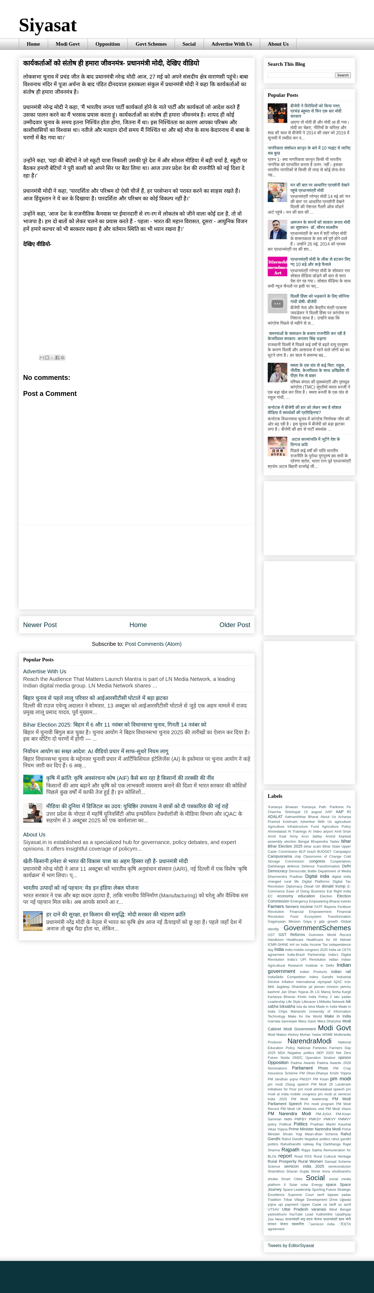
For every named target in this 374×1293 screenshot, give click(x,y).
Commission (294, 861)
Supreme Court (301, 1195)
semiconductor (339, 1166)
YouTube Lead (301, 1214)
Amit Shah (342, 831)
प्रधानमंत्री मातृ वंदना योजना (303, 1219)
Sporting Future (324, 1189)
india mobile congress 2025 (306, 950)
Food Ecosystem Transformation (320, 916)
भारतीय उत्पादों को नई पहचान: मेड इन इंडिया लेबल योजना (81, 888)
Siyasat (48, 24)
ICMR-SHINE (278, 944)
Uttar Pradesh (295, 1209)
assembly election (282, 841)
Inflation (288, 982)
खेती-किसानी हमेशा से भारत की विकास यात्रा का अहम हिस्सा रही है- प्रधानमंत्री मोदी (105, 861)
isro (271, 986)
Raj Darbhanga (328, 1144)
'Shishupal (292, 812)
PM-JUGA (324, 1114)
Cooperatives (341, 861)
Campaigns (342, 851)
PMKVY (329, 1119)
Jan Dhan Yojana (294, 992)
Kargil (346, 992)
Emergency (299, 901)
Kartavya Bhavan (281, 997)
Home (33, 44)
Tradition (274, 1200)
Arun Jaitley (311, 836)
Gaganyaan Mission (284, 921)
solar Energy (312, 1185)
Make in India (338, 1016)
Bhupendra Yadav (325, 841)
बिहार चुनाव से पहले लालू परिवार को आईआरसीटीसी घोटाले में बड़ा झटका (95, 698)
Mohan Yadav (310, 1034)
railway (308, 1144)
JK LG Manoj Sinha (325, 992)
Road (298, 1156)
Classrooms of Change (322, 856)
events (346, 901)
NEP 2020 (325, 1053)
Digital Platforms (315, 881)
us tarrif (344, 1204)
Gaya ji (309, 921)
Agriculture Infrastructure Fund (293, 826)
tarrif (320, 1195)
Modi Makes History (283, 1034)
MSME (327, 1034)
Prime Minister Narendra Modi (315, 1129)
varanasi (318, 1209)
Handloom (275, 940)
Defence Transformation (321, 866)
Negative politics (301, 1053)
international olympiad (313, 982)
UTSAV (273, 1209)
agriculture (343, 822)
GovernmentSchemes (317, 928)
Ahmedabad (277, 831)
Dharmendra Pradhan (285, 877)
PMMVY (344, 1119)
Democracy (278, 871)
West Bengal (340, 1209)
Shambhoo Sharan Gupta (288, 1171)
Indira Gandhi (321, 977)
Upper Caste (311, 1204)
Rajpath (290, 1149)
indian (333, 959)
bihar (346, 841)
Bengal (303, 841)
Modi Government (299, 1029)
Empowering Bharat (324, 901)
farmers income (299, 906)
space (331, 1184)
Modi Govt (68, 44)
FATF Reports (325, 907)
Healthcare (294, 940)
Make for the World (305, 1016)
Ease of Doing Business (305, 891)
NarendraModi (310, 1041)
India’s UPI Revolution (306, 959)
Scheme (344, 1161)
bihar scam (312, 846)
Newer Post (40, 624)
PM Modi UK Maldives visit (302, 1109)
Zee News (276, 1219)
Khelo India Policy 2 (315, 997)
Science (274, 1166)
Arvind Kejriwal (338, 836)
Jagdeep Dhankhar (291, 987)
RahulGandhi (290, 1144)
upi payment (288, 1204)
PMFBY (300, 1119)
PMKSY (315, 1119)
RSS (308, 1156)
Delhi (346, 866)
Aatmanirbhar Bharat (301, 817)
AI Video (315, 831)
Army (294, 836)
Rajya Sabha (311, 1150)
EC (270, 896)
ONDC (297, 1058)
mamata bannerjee (282, 1021)
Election (326, 896)
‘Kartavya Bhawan (283, 807)
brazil (311, 851)
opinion (344, 1057)
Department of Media (334, 871)
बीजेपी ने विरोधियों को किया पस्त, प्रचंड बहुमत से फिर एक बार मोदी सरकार (315, 111)
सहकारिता (298, 1224)
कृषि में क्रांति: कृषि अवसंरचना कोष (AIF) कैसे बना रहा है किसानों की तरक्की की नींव (130, 778)
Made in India (326, 1006)
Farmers (276, 906)
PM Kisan (321, 1079)
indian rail (341, 971)
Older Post (235, 624)
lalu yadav (342, 997)
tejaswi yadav (339, 1195)
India (279, 949)
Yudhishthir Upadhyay (333, 1214)
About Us (278, 44)
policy (272, 1124)
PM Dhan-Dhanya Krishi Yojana (325, 1073)
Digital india (317, 876)
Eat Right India (339, 891)
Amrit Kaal (277, 836)
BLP (302, 851)
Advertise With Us (231, 44)
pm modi (340, 1078)
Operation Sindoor (321, 1058)
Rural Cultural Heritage (332, 1156)
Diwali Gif (312, 886)
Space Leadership (297, 1189)
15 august (313, 812)
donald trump (333, 886)
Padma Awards (303, 1063)
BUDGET (324, 851)
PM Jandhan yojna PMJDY (289, 1079)
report (285, 1156)
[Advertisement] (136, 567)
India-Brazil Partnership (306, 955)
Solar (293, 1185)
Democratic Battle (303, 871)
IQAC (338, 982)
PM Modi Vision (338, 1109)
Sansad (330, 1161)
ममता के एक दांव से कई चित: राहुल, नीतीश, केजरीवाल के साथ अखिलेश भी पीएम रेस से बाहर (319, 370)
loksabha (287, 1006)
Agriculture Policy (336, 826)
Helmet (345, 940)
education (306, 896)
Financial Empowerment (311, 912)
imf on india (299, 944)
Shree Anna (320, 1171)
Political (285, 1124)
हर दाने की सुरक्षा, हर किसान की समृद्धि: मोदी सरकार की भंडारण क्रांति (115, 914)
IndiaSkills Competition (287, 977)
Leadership (276, 1002)
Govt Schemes (151, 44)
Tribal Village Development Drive (310, 1200)
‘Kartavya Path (313, 807)
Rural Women (310, 1161)
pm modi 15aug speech (288, 1084)
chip (298, 856)
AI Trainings (297, 831)
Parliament (302, 1068)
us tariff (329, 1204)
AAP (328, 812)
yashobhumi (277, 1214)
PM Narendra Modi (289, 1113)
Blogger (228, 1281)
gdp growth (328, 921)
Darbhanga (276, 866)
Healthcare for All (321, 940)
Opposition (107, 44)
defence (293, 866)
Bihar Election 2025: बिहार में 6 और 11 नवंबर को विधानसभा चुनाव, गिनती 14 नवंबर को (114, 725)
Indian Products (313, 972)
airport (328, 831)
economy (285, 896)
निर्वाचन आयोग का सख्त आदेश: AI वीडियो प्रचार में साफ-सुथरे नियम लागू (95, 751)
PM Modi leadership (309, 1099)
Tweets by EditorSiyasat (291, 1245)
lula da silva (306, 1006)
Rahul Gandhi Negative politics (306, 1139)
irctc (348, 982)
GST (271, 935)
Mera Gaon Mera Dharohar (319, 1021)
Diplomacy (294, 886)
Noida (284, 1058)
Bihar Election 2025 (285, 846)
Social (189, 44)
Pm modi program (319, 1104)
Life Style (293, 1002)
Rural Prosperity (282, 1161)
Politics (301, 1124)
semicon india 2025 (304, 1166)
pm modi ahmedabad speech (321, 1089)
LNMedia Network (331, 1002)
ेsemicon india (321, 1224)
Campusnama (280, 856)
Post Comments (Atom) (153, 644)
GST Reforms (292, 934)
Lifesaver (309, 1002)
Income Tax (319, 944)
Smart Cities (292, 1179)
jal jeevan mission (323, 987)
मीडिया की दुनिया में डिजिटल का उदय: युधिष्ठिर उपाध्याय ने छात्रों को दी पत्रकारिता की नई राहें (137, 806)
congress (317, 861)
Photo (323, 1068)
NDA (281, 1053)
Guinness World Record (330, 935)
